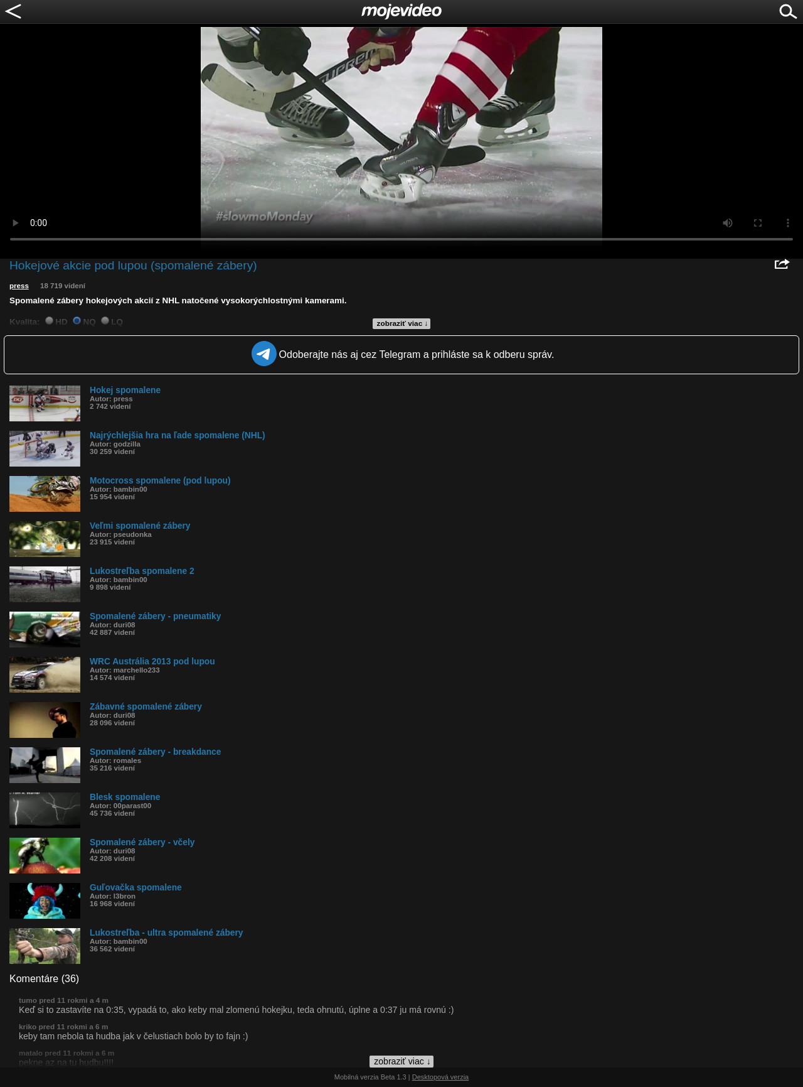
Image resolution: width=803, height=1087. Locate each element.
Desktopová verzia (440, 1077)
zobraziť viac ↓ (402, 323)
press (19, 285)
